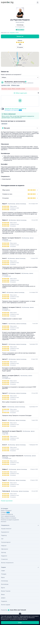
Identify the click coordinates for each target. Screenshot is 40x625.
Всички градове (5, 604)
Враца (3, 594)
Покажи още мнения (6, 501)
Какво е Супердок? (6, 510)
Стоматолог (4, 559)
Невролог (4, 545)
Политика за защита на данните (10, 519)
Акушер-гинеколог (6, 528)
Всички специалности (7, 562)
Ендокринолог (5, 532)
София (3, 570)
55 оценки (20, 47)
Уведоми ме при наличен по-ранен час (15, 109)
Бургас (3, 587)
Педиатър (4, 535)
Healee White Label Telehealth (17, 610)
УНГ (2, 539)
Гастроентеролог (6, 542)
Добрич (3, 598)
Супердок (5, 512)
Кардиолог (4, 556)
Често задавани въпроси (8, 516)
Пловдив (3, 574)
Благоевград (4, 584)
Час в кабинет (20, 29)
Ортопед (3, 552)
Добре (20, 622)
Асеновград (4, 581)
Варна (3, 577)
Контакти (3, 521)
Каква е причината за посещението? (11, 74)
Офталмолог (4, 549)
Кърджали (4, 601)
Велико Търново (5, 591)
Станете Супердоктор (7, 514)
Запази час (20, 36)
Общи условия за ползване (8, 518)
